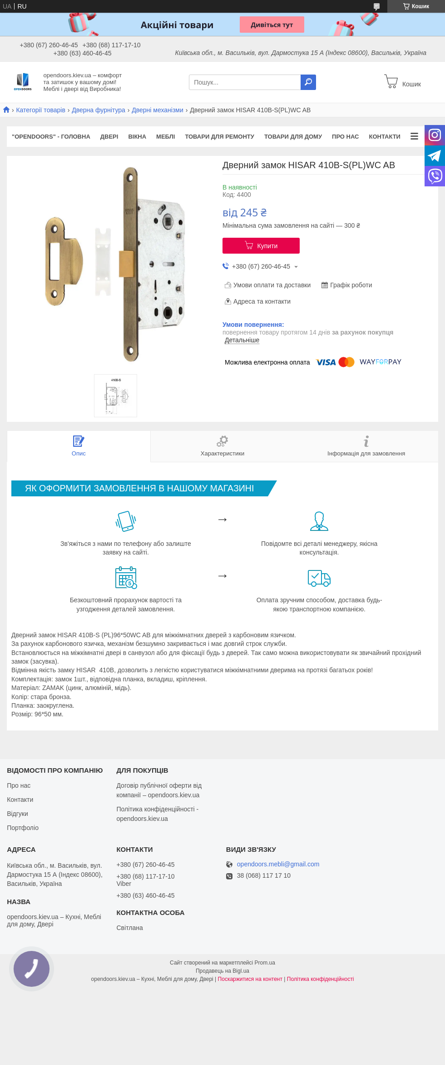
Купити (267, 246)
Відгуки (17, 813)
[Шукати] (308, 82)
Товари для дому (293, 136)
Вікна (137, 136)
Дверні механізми (157, 110)
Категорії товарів (40, 110)
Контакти (384, 136)
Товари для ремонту (219, 136)
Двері (109, 136)
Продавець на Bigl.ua (222, 971)
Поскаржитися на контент (250, 979)
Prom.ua (265, 963)
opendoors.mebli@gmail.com (278, 864)
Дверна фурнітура (98, 110)
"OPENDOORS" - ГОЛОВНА (51, 136)
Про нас (345, 136)
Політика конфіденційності (320, 979)
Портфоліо (23, 827)
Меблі (165, 136)
